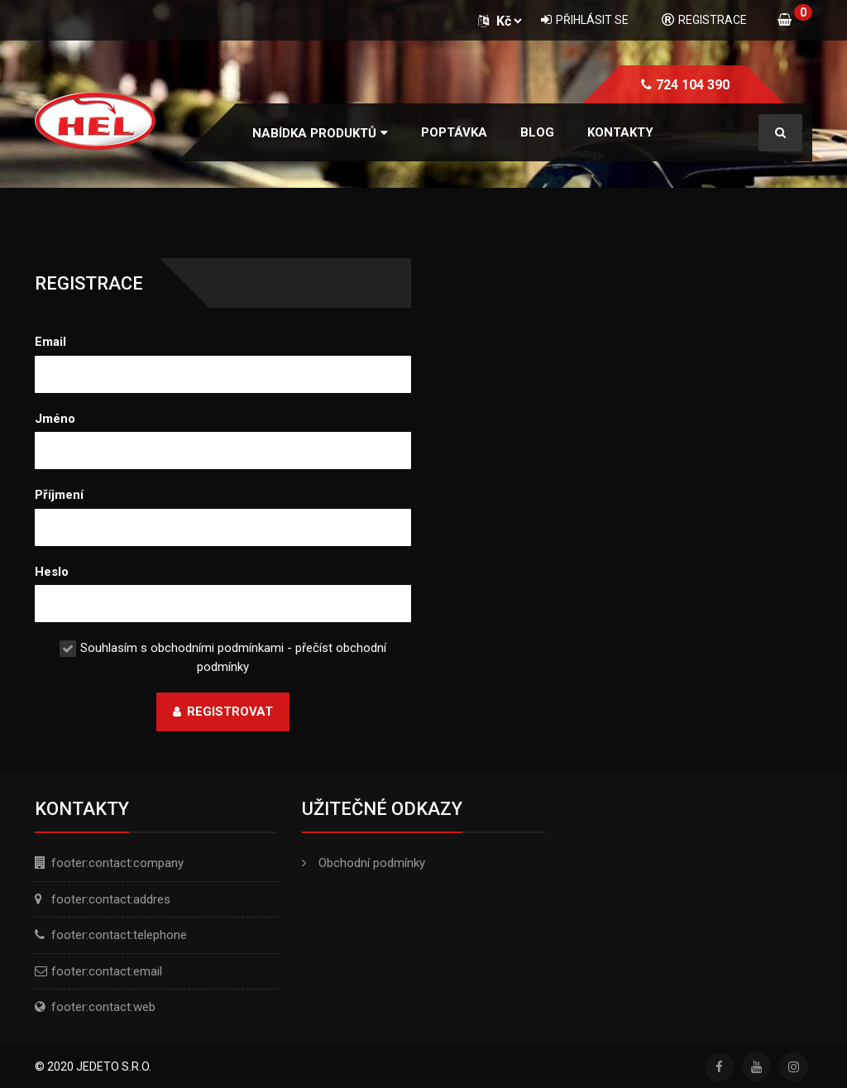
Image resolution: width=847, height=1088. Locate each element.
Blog (537, 132)
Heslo (52, 571)
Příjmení (59, 494)
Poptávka (454, 132)
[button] (320, 133)
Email (50, 341)
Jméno (55, 418)
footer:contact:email (106, 971)
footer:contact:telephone (119, 934)
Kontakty (620, 132)
